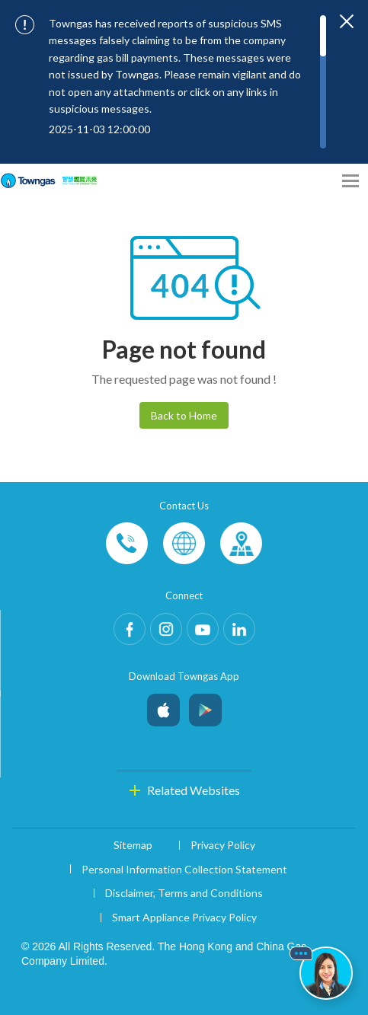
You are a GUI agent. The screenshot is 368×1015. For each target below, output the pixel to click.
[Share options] (322, 181)
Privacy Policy (222, 844)
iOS (163, 706)
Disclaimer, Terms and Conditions (184, 892)
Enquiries (184, 543)
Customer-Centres (241, 543)
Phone (127, 543)
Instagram (166, 629)
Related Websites (193, 790)
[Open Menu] (350, 181)
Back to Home (184, 415)
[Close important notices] (347, 21)
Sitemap (133, 844)
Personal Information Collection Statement (184, 869)
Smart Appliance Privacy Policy (184, 917)
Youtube (203, 629)
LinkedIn (239, 629)
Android (205, 706)
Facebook (130, 629)
